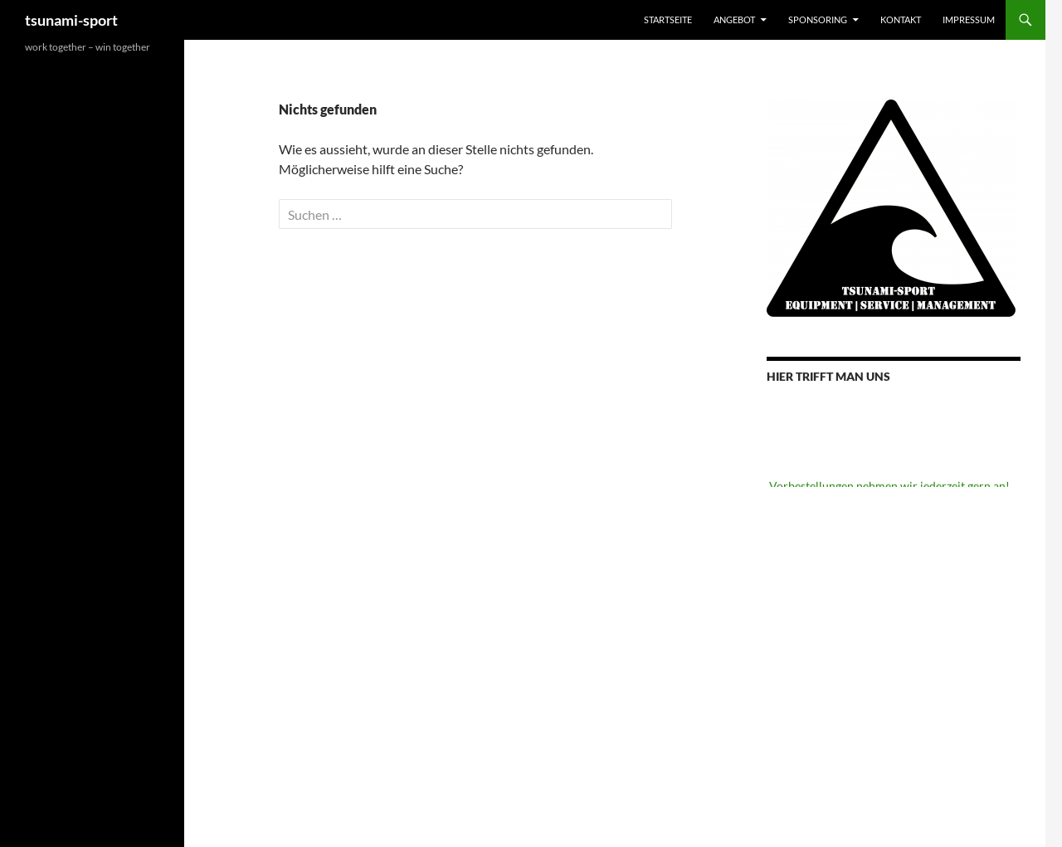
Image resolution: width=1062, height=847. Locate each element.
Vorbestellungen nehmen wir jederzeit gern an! (889, 486)
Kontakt (900, 19)
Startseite (668, 19)
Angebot (734, 19)
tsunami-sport (71, 20)
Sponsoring (817, 19)
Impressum (969, 19)
